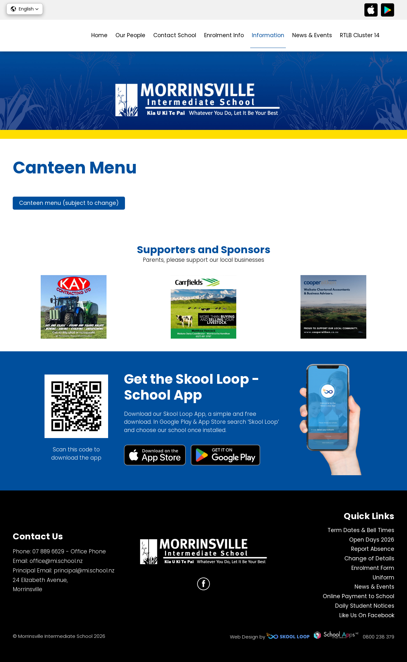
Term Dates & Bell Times (361, 530)
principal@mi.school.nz (84, 570)
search (391, 35)
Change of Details (369, 558)
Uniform (383, 577)
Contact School (174, 35)
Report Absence (372, 549)
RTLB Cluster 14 (360, 35)
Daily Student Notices (364, 606)
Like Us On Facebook (366, 615)
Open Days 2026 (371, 540)
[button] (24, 9)
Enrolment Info (224, 35)
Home (99, 35)
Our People (130, 35)
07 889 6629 (48, 551)
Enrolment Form (372, 568)
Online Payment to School (358, 596)
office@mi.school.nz (56, 561)
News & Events (312, 35)
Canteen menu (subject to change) (69, 203)
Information (268, 35)
